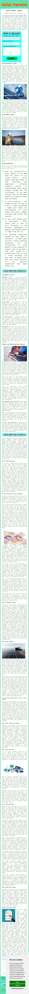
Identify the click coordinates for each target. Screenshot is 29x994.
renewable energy (14, 389)
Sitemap (3, 977)
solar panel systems (22, 946)
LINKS (15, 8)
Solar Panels (5, 978)
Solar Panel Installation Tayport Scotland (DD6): (14, 15)
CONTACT (21, 8)
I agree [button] (17, 982)
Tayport (25, 446)
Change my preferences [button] (17, 988)
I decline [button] (17, 985)
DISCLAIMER (25, 8)
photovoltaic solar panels (9, 942)
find (6, 889)
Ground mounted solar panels (16, 481)
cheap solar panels (13, 940)
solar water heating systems (10, 949)
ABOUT (18, 8)
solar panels (24, 111)
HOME (12, 8)
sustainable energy (6, 81)
